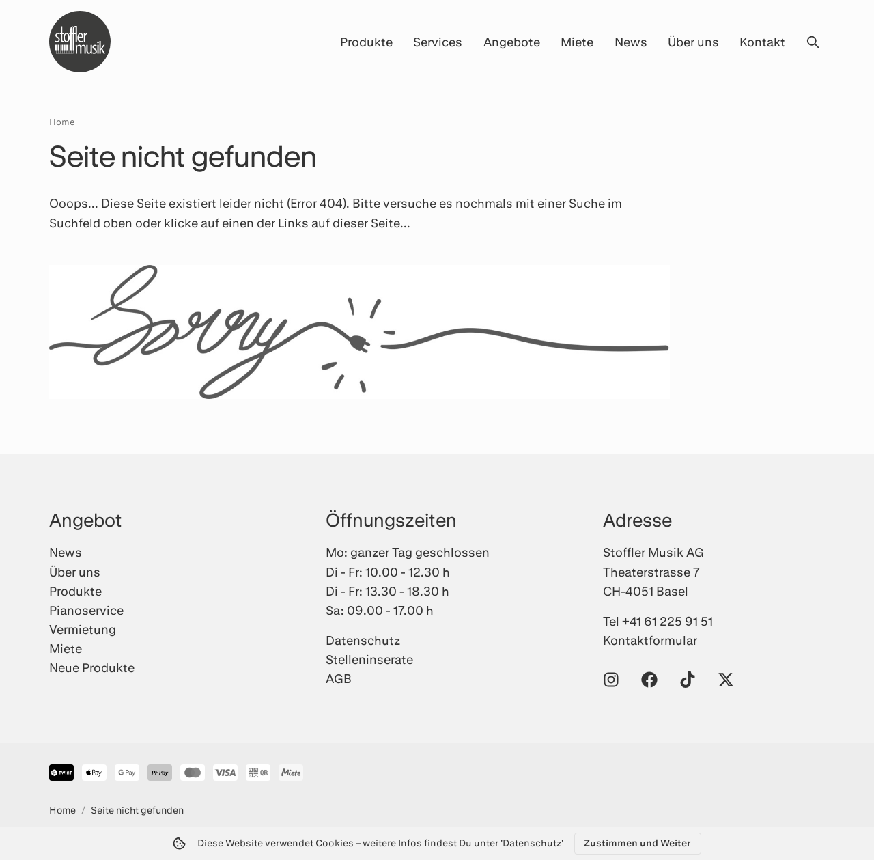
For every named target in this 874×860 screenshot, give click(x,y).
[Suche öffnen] (812, 41)
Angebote (511, 41)
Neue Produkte (92, 667)
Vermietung (82, 629)
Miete (577, 41)
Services (437, 41)
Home (62, 121)
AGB (339, 678)
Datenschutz (363, 640)
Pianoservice (86, 610)
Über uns (693, 41)
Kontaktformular (650, 640)
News (631, 41)
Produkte (366, 41)
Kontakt (762, 41)
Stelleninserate (369, 659)
